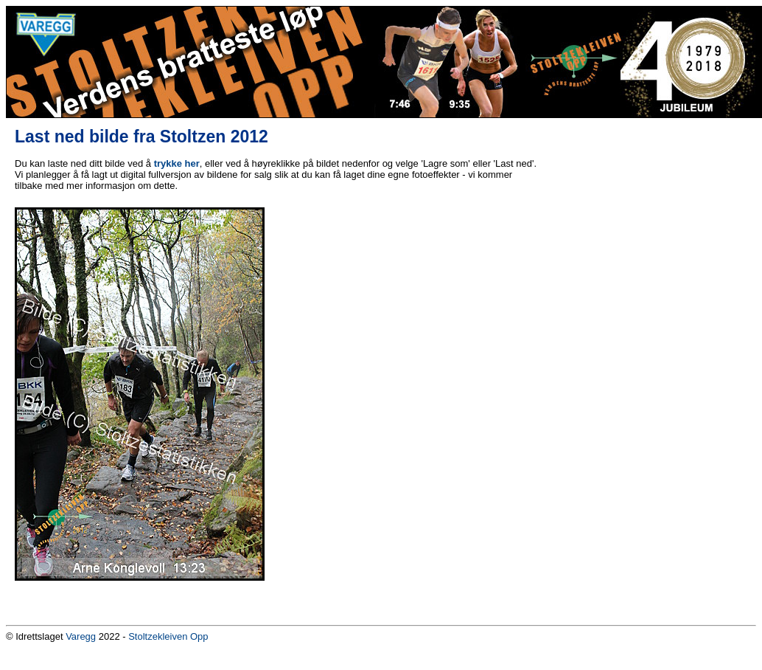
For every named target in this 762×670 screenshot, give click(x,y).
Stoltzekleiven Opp (168, 636)
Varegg (81, 636)
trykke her (177, 163)
